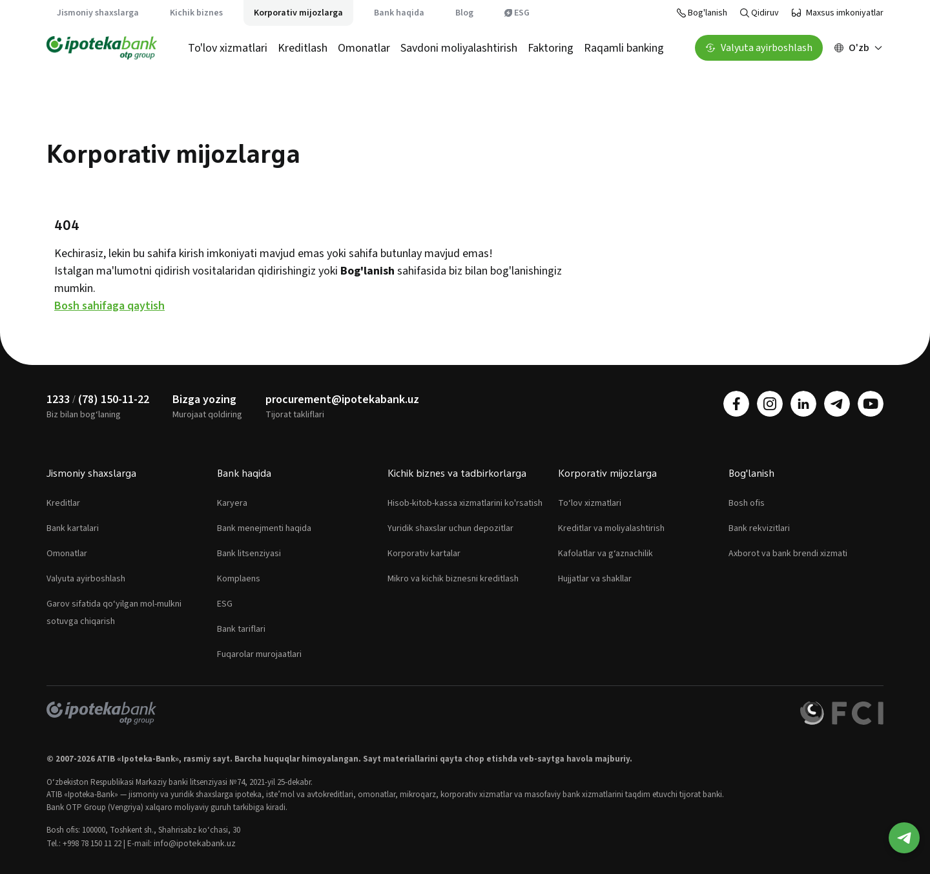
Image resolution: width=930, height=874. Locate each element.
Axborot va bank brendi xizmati (787, 553)
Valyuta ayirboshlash (85, 578)
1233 (58, 399)
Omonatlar (364, 48)
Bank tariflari (241, 629)
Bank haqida (399, 12)
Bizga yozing (204, 399)
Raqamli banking (624, 48)
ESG (517, 12)
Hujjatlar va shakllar (595, 578)
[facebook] (736, 404)
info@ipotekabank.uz (195, 843)
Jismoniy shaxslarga (98, 12)
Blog (464, 12)
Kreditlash (302, 48)
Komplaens (238, 578)
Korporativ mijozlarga (298, 12)
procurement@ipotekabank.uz (342, 399)
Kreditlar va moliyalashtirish (611, 528)
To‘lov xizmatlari (589, 503)
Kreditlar (63, 503)
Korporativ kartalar (424, 553)
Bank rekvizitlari (759, 528)
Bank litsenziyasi (249, 553)
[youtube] (871, 404)
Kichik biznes (196, 12)
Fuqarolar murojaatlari (259, 654)
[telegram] (837, 404)
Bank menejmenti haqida (264, 528)
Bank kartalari (72, 528)
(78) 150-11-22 (113, 399)
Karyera (232, 503)
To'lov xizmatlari (227, 48)
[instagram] (770, 404)
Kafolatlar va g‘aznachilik (605, 553)
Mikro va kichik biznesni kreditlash (453, 578)
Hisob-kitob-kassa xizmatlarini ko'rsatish (465, 503)
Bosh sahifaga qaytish (109, 306)
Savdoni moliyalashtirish (458, 48)
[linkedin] (803, 404)
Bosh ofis (746, 503)
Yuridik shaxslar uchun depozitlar (450, 528)
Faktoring (551, 48)
